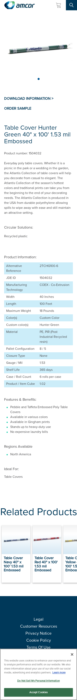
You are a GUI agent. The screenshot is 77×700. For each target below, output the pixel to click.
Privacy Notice (38, 633)
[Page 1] (39, 79)
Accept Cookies (38, 692)
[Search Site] (71, 5)
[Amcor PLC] (19, 5)
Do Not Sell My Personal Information (38, 681)
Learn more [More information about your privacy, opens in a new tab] (59, 672)
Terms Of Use (38, 647)
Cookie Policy (38, 640)
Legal (39, 619)
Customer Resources (38, 626)
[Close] (72, 654)
